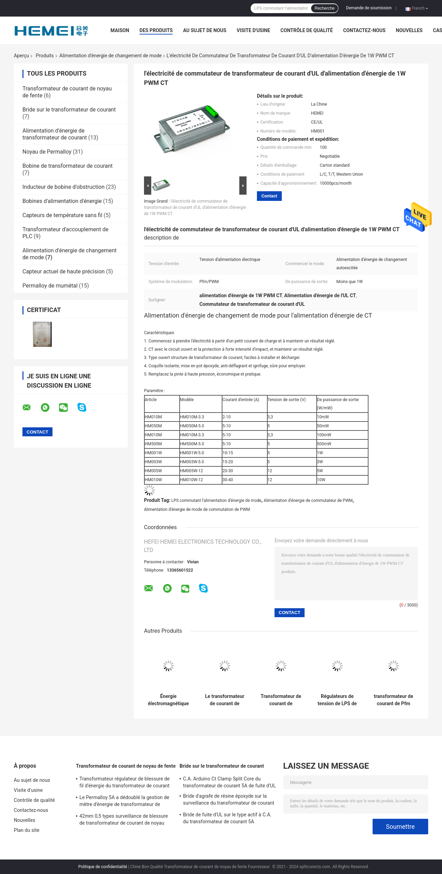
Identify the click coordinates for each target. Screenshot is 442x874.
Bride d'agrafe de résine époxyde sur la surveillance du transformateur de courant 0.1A (228, 800)
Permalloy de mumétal (50, 285)
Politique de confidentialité (102, 866)
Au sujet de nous (204, 30)
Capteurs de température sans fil (62, 215)
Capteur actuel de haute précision (63, 271)
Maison (119, 30)
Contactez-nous (364, 30)
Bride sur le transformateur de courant (69, 109)
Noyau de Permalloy (46, 151)
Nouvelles (409, 30)
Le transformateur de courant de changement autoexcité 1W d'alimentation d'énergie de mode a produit (224, 700)
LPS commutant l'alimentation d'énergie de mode (216, 500)
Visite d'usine (253, 30)
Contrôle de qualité (306, 30)
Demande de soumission (369, 8)
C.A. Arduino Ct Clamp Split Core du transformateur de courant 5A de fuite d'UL (229, 782)
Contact (269, 195)
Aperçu (21, 55)
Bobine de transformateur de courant (67, 166)
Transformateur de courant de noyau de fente (126, 766)
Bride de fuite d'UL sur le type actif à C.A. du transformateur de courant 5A (227, 818)
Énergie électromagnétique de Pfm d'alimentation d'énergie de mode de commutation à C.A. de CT (168, 700)
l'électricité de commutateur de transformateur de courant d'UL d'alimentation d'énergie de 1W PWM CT (195, 207)
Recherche (325, 8)
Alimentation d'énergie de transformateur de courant (54, 134)
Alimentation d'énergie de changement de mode (110, 55)
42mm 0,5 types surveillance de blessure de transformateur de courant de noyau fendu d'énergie (123, 820)
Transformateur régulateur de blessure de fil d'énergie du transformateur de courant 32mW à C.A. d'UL (124, 783)
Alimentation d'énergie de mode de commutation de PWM (197, 509)
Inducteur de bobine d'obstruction (63, 187)
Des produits (156, 30)
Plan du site (26, 830)
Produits (45, 55)
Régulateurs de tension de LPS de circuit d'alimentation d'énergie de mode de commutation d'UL (337, 700)
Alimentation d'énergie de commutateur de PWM (308, 500)
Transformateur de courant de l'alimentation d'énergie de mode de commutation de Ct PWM (281, 700)
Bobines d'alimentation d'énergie (62, 201)
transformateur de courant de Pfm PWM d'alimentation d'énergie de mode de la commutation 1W (393, 700)
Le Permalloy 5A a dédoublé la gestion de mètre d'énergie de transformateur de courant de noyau (124, 802)
